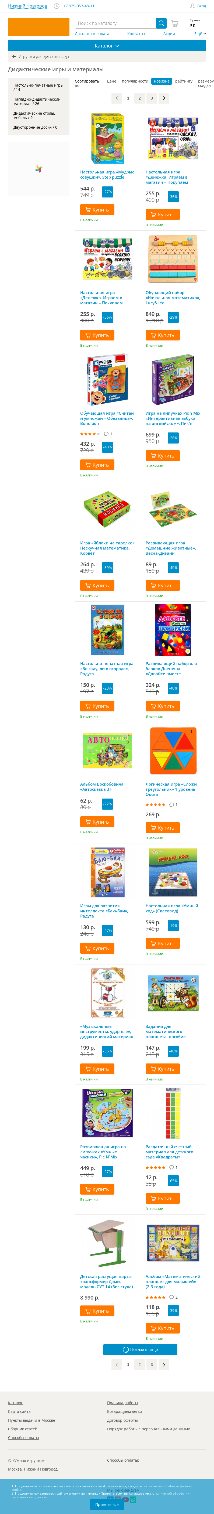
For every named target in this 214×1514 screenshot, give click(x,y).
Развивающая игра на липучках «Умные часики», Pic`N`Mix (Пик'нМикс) (103, 1151)
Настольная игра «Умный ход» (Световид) (172, 908)
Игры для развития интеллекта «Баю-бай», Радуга (104, 910)
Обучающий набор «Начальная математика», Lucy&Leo (173, 297)
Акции (169, 34)
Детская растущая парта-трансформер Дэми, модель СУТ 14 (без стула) (106, 1281)
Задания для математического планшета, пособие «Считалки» (166, 1031)
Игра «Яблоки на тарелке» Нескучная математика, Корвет (107, 547)
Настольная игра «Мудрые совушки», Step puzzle (107, 174)
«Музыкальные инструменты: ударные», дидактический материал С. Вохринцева (106, 1031)
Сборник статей (22, 1428)
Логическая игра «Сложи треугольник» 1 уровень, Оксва (171, 789)
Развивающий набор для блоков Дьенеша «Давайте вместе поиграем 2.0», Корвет (171, 668)
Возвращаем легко (124, 1411)
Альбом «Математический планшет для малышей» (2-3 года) (173, 1281)
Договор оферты (122, 1420)
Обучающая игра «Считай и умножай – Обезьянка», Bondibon (107, 418)
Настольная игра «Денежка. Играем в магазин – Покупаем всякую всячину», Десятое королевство (107, 297)
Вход (201, 6)
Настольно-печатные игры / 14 (38, 87)
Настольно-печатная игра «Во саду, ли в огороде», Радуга (107, 668)
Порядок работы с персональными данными (148, 1428)
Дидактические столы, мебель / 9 (34, 115)
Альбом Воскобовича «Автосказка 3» (102, 787)
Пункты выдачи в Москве (31, 1420)
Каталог (15, 1402)
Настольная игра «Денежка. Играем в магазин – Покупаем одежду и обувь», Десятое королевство (172, 177)
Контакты (136, 34)
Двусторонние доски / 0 (35, 127)
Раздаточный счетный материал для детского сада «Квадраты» (169, 1151)
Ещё (198, 34)
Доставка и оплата (92, 34)
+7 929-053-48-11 (79, 6)
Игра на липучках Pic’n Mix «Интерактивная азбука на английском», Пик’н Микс (173, 418)
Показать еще (140, 1349)
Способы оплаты (23, 1437)
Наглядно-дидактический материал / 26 (37, 101)
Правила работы (122, 1402)
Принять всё (107, 1504)
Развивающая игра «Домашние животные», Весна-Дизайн (171, 547)
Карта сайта (19, 1411)
